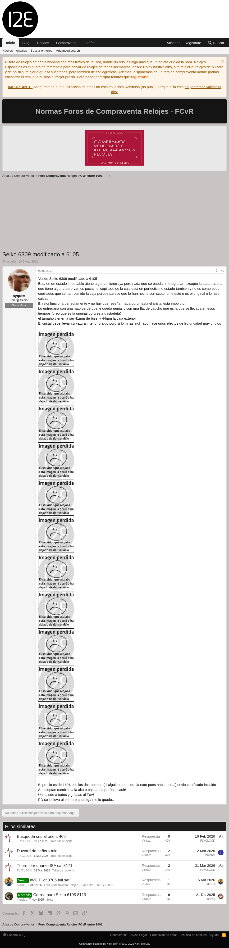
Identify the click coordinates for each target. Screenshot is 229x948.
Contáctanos (119, 935)
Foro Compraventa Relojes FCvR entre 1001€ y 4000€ (78, 885)
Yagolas (22, 899)
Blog (25, 43)
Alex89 (21, 885)
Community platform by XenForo (114, 943)
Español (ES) (14, 935)
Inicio (10, 43)
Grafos (90, 43)
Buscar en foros (41, 50)
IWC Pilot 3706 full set (49, 880)
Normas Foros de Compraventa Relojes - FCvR (115, 111)
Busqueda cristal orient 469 (41, 836)
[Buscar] (216, 42)
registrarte (139, 77)
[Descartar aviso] (222, 61)
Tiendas (43, 43)
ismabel (210, 855)
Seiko (49, 899)
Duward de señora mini (37, 851)
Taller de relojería (62, 841)
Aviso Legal (139, 935)
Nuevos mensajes (14, 50)
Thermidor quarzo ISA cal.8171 (44, 865)
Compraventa (67, 43)
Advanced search (68, 50)
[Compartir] (216, 271)
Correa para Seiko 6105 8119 (59, 895)
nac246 (210, 899)
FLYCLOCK (24, 841)
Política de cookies (193, 935)
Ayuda (214, 935)
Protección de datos (164, 935)
